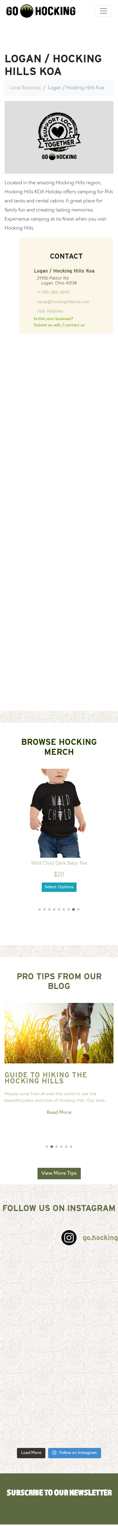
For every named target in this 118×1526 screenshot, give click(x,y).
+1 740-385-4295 (53, 292)
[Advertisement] (56, 649)
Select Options (59, 887)
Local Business (25, 88)
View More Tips (59, 1173)
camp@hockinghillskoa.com (63, 302)
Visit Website (50, 311)
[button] (39, 909)
